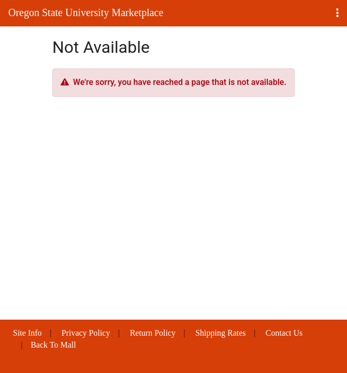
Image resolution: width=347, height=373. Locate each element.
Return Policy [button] (153, 332)
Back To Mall (53, 344)
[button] (337, 13)
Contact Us (284, 332)
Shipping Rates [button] (220, 332)
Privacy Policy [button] (86, 332)
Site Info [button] (27, 332)
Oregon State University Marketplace (85, 12)
